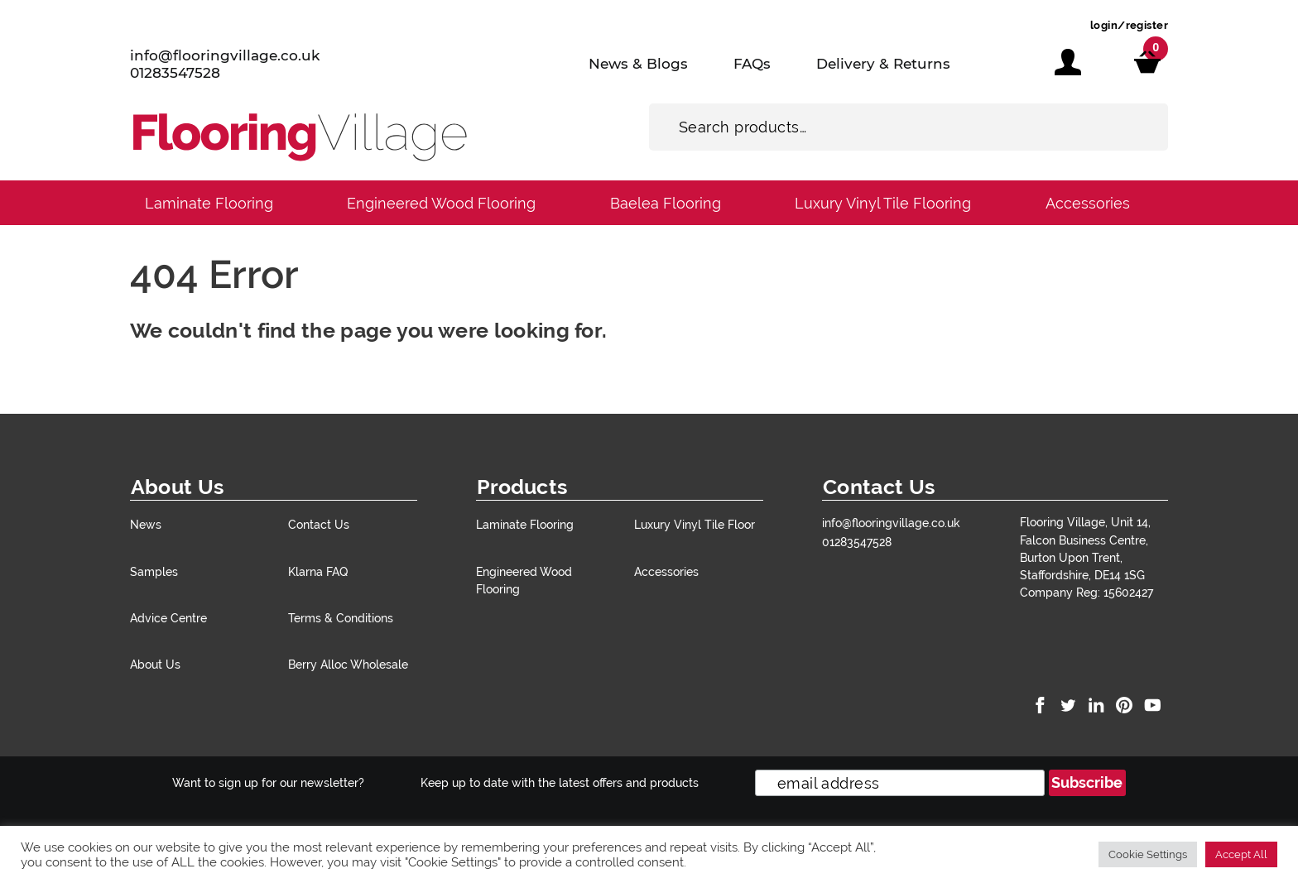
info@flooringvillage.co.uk (225, 55)
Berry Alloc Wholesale (348, 664)
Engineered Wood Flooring (441, 203)
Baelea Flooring (665, 203)
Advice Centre (168, 618)
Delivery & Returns (883, 63)
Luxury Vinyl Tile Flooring (883, 203)
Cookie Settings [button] (1147, 854)
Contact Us (318, 524)
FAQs (752, 63)
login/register (1129, 25)
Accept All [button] (1241, 854)
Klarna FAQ (318, 571)
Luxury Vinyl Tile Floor (694, 524)
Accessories (1088, 203)
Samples (154, 571)
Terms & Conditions (340, 618)
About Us (155, 664)
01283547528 (175, 73)
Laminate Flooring (209, 203)
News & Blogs (638, 63)
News (145, 524)
